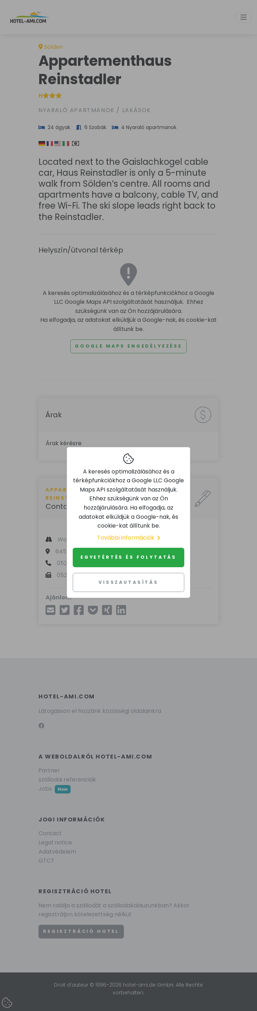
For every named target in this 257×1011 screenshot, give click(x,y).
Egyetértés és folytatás (128, 557)
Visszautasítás (128, 582)
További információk (128, 538)
